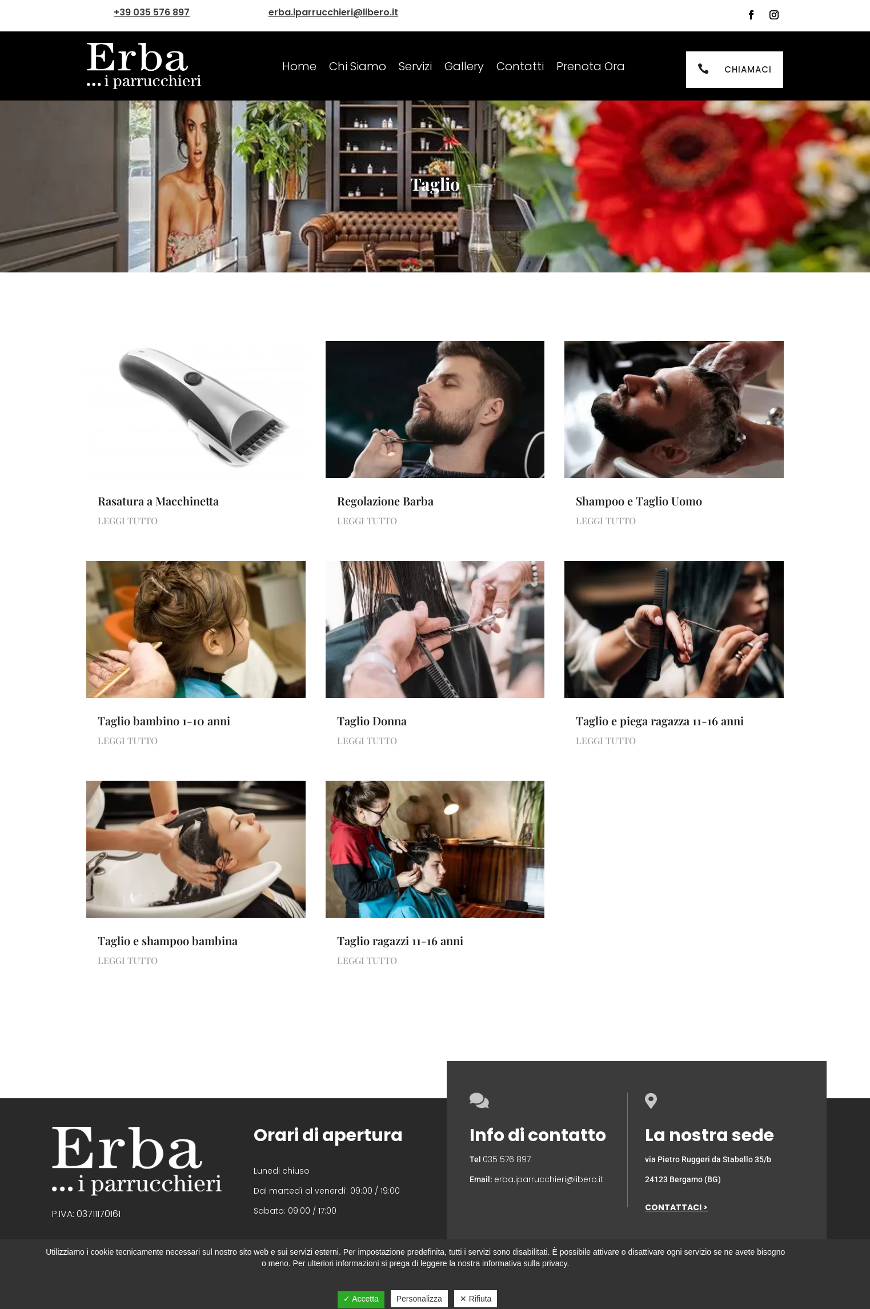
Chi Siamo (357, 66)
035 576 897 (507, 1159)
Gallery (464, 66)
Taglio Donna (372, 720)
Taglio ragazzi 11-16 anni (400, 940)
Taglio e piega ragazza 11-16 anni (660, 720)
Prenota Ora (590, 66)
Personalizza (419, 1298)
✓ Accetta (361, 1298)
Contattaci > (676, 1207)
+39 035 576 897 (152, 12)
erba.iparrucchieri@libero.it (333, 12)
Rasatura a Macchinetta (158, 500)
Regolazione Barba (385, 500)
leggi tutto (128, 521)
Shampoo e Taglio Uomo (639, 500)
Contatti (520, 66)
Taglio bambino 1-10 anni (164, 720)
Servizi (415, 66)
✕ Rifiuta (476, 1298)
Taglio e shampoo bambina (168, 940)
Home (299, 66)
